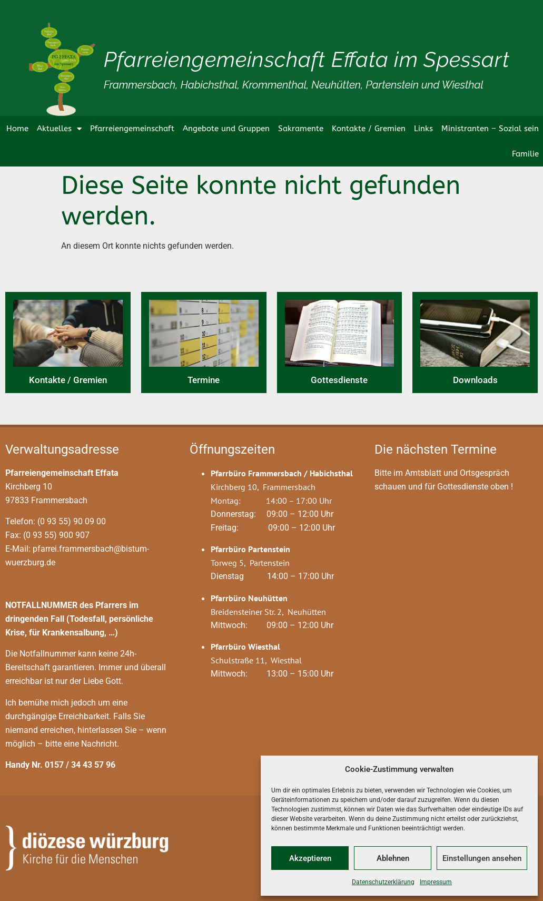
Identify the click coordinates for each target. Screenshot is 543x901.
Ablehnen (393, 858)
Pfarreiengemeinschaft (132, 128)
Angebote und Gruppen (226, 128)
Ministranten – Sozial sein (490, 128)
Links (423, 128)
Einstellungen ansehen (481, 858)
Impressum (436, 882)
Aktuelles (59, 129)
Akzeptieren (310, 858)
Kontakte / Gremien (369, 128)
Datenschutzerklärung (383, 882)
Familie (525, 154)
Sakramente (300, 128)
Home (17, 128)
